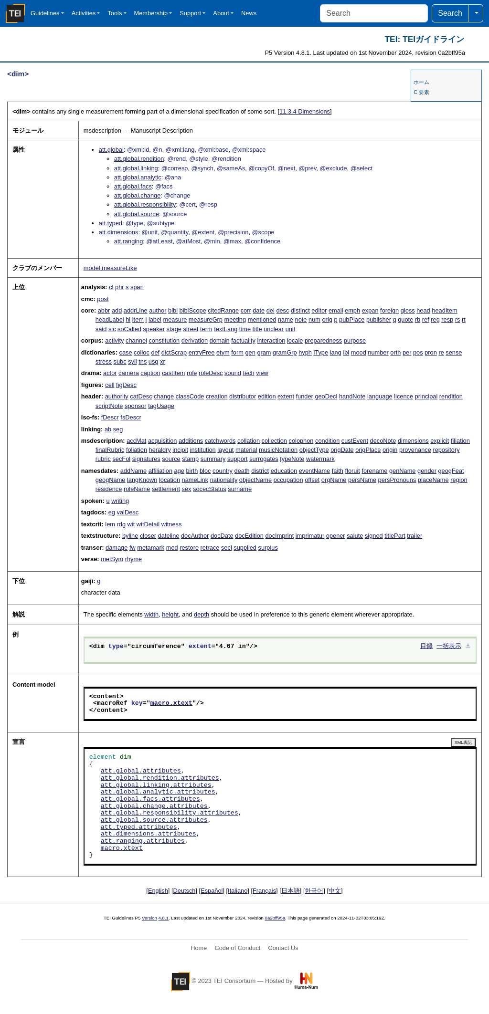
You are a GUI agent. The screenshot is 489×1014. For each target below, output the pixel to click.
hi (128, 319)
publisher (378, 319)
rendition (451, 396)
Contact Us (283, 947)
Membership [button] (151, 13)
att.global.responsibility (145, 204)
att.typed (110, 223)
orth (395, 352)
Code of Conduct (237, 947)
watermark (320, 458)
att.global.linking (136, 168)
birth (192, 470)
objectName (255, 479)
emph (352, 310)
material (246, 449)
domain (220, 340)
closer (148, 535)
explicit (439, 440)
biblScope (193, 310)
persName (362, 479)
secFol (121, 458)
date (259, 310)
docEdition (249, 535)
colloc (141, 352)
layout (225, 449)
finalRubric (110, 449)
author (157, 310)
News (248, 13)
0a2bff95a (275, 917)
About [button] (221, 13)
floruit (352, 470)
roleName (137, 488)
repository (446, 449)
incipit (180, 449)
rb (417, 319)
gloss (408, 310)
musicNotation (278, 449)
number (378, 352)
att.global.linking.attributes (156, 785)
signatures (146, 458)
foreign (389, 310)
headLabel (110, 319)
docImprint (279, 535)
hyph (305, 352)
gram (264, 352)
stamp (190, 458)
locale (295, 340)
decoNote (383, 440)
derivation (194, 340)
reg (435, 319)
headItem (444, 310)
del (270, 310)
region (459, 479)
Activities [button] (84, 13)
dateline (169, 535)
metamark (150, 547)
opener (335, 535)
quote (405, 319)
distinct (300, 310)
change (164, 396)
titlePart (394, 535)
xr (162, 361)
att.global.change (137, 195)
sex (186, 488)
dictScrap (174, 352)
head (423, 310)
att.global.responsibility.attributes (169, 813)
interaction (271, 340)
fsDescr (130, 417)
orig (327, 319)
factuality (243, 340)
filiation (460, 440)
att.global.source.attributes (154, 820)
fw (132, 547)
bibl (173, 310)
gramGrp (285, 352)
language (380, 396)
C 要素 (421, 92)
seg (118, 429)
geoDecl (326, 396)
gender (426, 470)
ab (108, 429)
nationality (224, 479)
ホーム (421, 82)
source (171, 458)
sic (112, 329)
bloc (205, 470)
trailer (414, 535)
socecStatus (209, 488)
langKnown (142, 479)
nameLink (195, 479)
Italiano (237, 890)
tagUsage (161, 405)
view (262, 372)
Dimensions (304, 111)
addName (133, 470)
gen (250, 352)
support (237, 458)
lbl (346, 352)
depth (201, 614)
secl (226, 547)
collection (274, 440)
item (138, 319)
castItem (173, 372)
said (101, 329)
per (407, 352)
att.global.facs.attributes (150, 799)
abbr (104, 310)
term (206, 329)
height (170, 614)
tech (249, 372)
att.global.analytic (137, 177)
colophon (301, 440)
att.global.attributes (141, 771)
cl (111, 287)
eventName (314, 470)
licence (403, 396)
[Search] (374, 13)
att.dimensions (118, 232)
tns (142, 361)
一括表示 (448, 646)
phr (119, 287)
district (260, 470)
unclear (274, 329)
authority (116, 396)
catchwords (220, 440)
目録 (426, 646)
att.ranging (128, 241)
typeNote (292, 458)
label (155, 319)
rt (464, 319)
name (285, 319)
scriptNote (109, 405)
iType (320, 352)
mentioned (262, 319)
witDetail (148, 524)
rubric (103, 458)
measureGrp (206, 319)
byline (130, 535)
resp (447, 319)
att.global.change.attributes (154, 806)
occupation (288, 479)
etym (223, 352)
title (257, 329)
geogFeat (451, 470)
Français (264, 890)
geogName (111, 479)
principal (426, 396)
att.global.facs (133, 186)
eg (111, 512)
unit (291, 329)
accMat (136, 440)
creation (217, 396)
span (137, 287)
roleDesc (211, 372)
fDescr (110, 417)
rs (457, 319)
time (245, 329)
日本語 (290, 890)
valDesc (128, 512)
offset (312, 479)
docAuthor (195, 535)
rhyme (133, 559)
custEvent (354, 440)
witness (171, 524)
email (336, 310)
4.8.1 (164, 917)
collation (248, 440)
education (284, 470)
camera (128, 372)
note (301, 319)
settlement (166, 488)
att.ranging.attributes (143, 841)
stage (174, 329)
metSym (112, 559)
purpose (355, 340)
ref (425, 319)
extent (285, 396)
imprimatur (310, 535)
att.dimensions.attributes (148, 834)
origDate (341, 449)
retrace (210, 547)
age (179, 470)
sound (232, 372)
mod (172, 547)
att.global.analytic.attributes (158, 792)
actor (110, 372)
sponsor (136, 405)
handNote (352, 396)
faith (337, 470)
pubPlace (351, 319)
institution (203, 449)
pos (418, 352)
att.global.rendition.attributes (160, 778)
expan (370, 310)
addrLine (136, 310)
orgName (334, 479)
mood (358, 352)
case (125, 352)
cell (109, 384)
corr (246, 310)
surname (240, 488)
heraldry (160, 449)
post (102, 299)
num (314, 319)
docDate (222, 535)
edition (267, 396)
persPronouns (397, 479)
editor (319, 310)
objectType (314, 449)
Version (149, 917)
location (169, 479)
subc (120, 361)
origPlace (368, 449)
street (190, 329)
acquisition (162, 440)
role (192, 372)
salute (355, 535)
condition (327, 440)
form (237, 352)
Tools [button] (114, 13)
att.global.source (136, 214)
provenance (415, 449)
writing (120, 500)
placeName (433, 479)
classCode (190, 396)
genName (402, 470)
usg (154, 361)
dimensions (413, 440)
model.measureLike (110, 268)
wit (131, 524)
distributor (242, 396)
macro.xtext (171, 703)
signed (374, 535)
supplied (245, 547)
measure (175, 319)
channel (136, 340)
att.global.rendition (139, 158)
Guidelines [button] (45, 13)
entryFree (202, 352)
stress (104, 361)
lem (110, 524)
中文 (335, 890)
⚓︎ (468, 646)
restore (189, 547)
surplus (268, 547)
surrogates (263, 458)
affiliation (160, 470)
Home (199, 947)
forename (374, 470)
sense (454, 352)
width (151, 614)
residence (109, 488)
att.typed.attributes (139, 827)
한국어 (314, 890)
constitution (164, 340)
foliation (136, 449)
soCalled (129, 329)
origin (390, 449)
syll (132, 361)
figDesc (126, 384)
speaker (154, 329)
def (155, 352)
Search (450, 13)
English (158, 890)
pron (431, 352)
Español (212, 890)
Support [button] (190, 13)
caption (150, 372)
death (242, 470)
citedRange (223, 310)
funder (304, 396)
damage (117, 547)
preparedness (323, 340)
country (223, 470)
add (117, 310)
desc (282, 310)
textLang (225, 329)
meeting (235, 319)
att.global (111, 149)
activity (114, 340)
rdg (121, 524)
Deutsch (184, 890)
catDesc (141, 396)
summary (213, 458)
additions (191, 440)
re (441, 352)
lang (335, 352)
